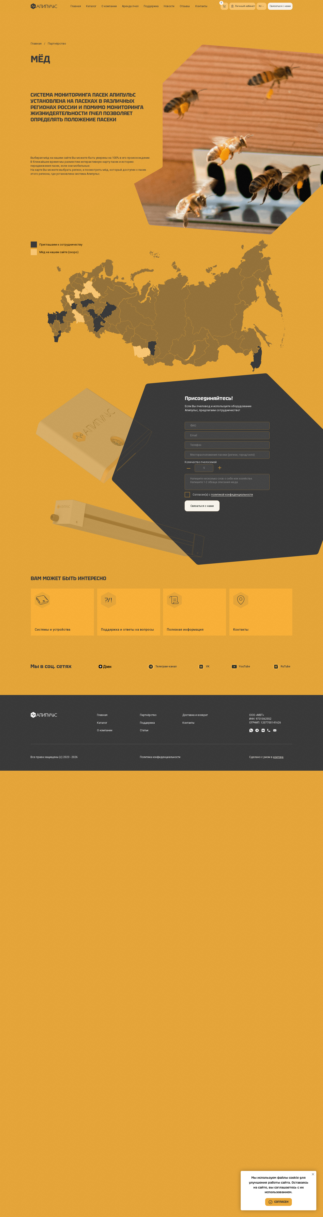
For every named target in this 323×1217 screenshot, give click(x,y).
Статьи (144, 730)
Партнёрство (148, 715)
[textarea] (227, 482)
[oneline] (227, 455)
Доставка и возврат (195, 715)
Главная (76, 6)
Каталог (91, 6)
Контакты (201, 6)
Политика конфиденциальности (160, 757)
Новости (169, 6)
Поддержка (151, 6)
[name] (227, 426)
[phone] (227, 445)
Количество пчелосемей (201, 462)
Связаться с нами (202, 506)
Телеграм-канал (166, 666)
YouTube (244, 666)
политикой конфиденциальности (232, 494)
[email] (227, 435)
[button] (280, 6)
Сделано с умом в (266, 757)
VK (207, 666)
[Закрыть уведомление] (313, 1174)
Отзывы (185, 6)
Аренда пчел (130, 6)
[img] (44, 6)
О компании (109, 6)
